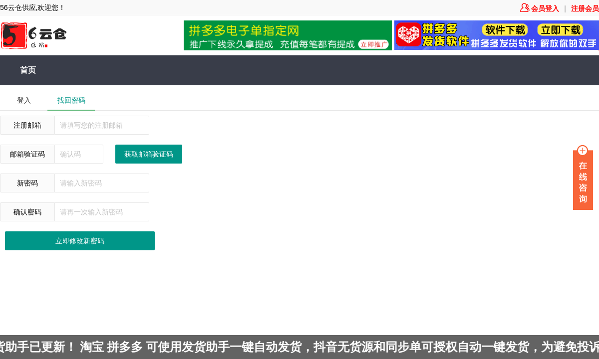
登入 (24, 100)
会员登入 (539, 8)
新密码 (27, 183)
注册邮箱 (27, 125)
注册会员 (585, 8)
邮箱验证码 (27, 154)
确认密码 (27, 212)
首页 (28, 70)
